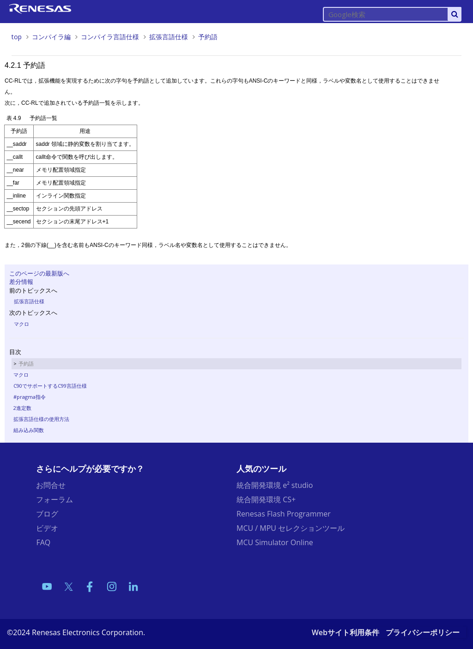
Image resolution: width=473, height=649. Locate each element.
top (17, 36)
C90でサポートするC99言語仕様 (50, 385)
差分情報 (21, 281)
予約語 (208, 36)
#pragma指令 (29, 396)
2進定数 (22, 407)
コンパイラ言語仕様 (110, 36)
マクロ (21, 323)
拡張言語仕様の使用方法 (41, 418)
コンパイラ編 (51, 36)
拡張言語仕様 (168, 36)
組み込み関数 (28, 430)
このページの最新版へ (39, 273)
